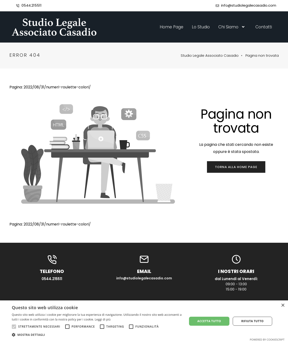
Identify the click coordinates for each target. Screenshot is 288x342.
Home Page (171, 27)
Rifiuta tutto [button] (252, 321)
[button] (97, 334)
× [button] (282, 305)
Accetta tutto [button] (209, 321)
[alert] (144, 321)
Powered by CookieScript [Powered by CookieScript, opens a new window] (267, 339)
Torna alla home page (236, 167)
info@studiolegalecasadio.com (248, 5)
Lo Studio (201, 27)
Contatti (263, 27)
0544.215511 (31, 5)
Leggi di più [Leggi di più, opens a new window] (103, 319)
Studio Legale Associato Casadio (210, 55)
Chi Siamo (232, 27)
